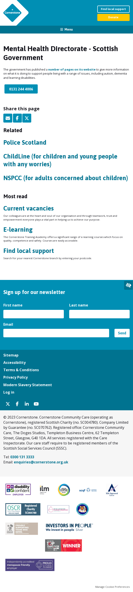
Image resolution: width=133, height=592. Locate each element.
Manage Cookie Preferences (112, 586)
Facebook (17, 118)
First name (13, 305)
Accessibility (14, 362)
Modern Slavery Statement (27, 384)
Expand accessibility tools (128, 285)
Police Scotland (24, 142)
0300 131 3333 (22, 456)
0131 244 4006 (21, 89)
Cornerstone (12, 13)
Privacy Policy (15, 377)
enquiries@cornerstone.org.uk (41, 462)
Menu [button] (68, 29)
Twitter (26, 118)
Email (7, 118)
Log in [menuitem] (8, 392)
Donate (113, 17)
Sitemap (11, 355)
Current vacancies (28, 208)
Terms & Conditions (21, 369)
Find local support (113, 9)
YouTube (36, 404)
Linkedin (26, 404)
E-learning (18, 229)
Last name (79, 305)
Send (122, 333)
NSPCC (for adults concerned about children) (65, 177)
